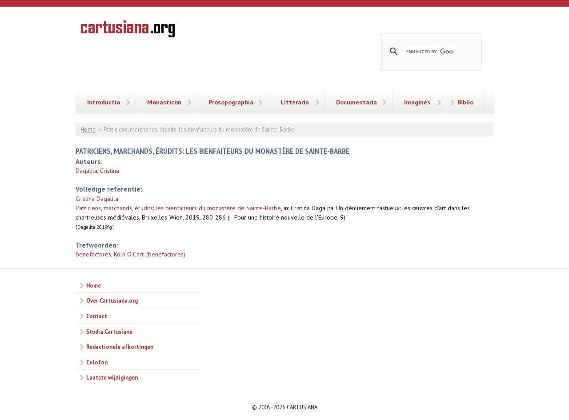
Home (88, 129)
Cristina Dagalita (97, 199)
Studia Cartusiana (109, 331)
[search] (429, 51)
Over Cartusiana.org (112, 300)
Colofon (97, 362)
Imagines (417, 102)
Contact (96, 316)
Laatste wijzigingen (112, 377)
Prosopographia (230, 102)
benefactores (93, 254)
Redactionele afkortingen (119, 346)
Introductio (103, 102)
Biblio (465, 102)
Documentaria (356, 102)
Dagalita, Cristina (97, 171)
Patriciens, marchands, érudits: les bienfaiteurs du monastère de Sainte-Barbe (178, 208)
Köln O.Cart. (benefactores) (149, 254)
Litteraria (294, 102)
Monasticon (164, 102)
